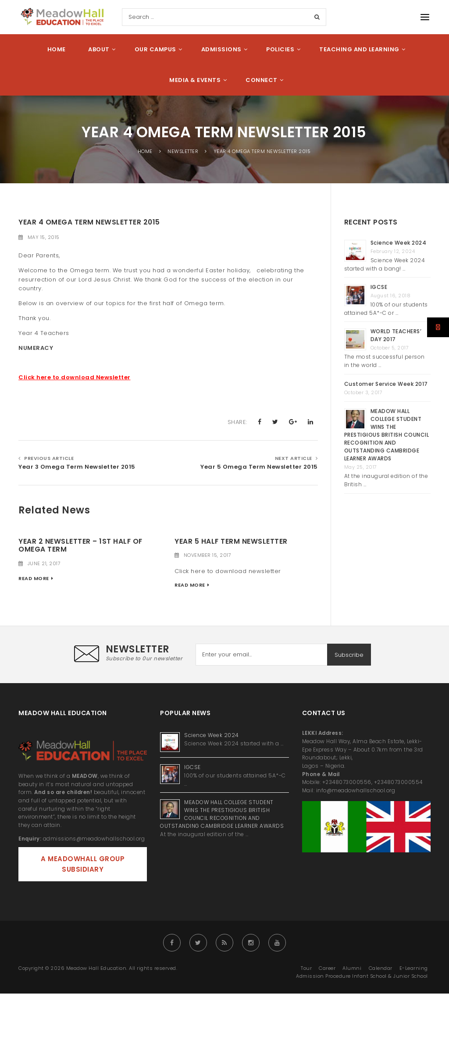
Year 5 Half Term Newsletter (231, 541)
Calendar (380, 968)
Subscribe (349, 655)
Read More (33, 578)
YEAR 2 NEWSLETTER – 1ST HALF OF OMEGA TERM (80, 545)
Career (327, 968)
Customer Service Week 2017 (386, 384)
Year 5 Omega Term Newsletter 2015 (259, 467)
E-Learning (413, 968)
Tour (306, 968)
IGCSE (380, 287)
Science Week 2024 (399, 242)
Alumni (351, 968)
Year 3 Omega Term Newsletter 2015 (76, 467)
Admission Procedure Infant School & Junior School (362, 976)
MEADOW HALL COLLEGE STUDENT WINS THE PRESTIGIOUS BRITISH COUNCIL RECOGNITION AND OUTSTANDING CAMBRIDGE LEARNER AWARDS (386, 434)
